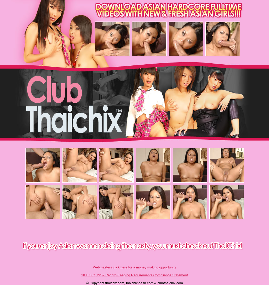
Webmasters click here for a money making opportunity (134, 267)
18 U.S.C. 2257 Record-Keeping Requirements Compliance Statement (134, 275)
